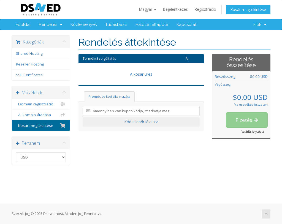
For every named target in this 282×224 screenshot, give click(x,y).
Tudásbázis (116, 24)
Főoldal (23, 24)
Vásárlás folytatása (253, 131)
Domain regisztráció (41, 104)
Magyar (147, 9)
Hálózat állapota (151, 24)
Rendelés (50, 24)
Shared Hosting (29, 53)
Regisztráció (205, 9)
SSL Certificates (29, 74)
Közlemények (83, 24)
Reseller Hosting (30, 64)
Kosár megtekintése (248, 9)
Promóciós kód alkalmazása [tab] (109, 96)
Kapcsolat (186, 24)
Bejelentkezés (175, 9)
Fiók (259, 24)
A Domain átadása (41, 114)
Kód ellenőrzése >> (141, 121)
